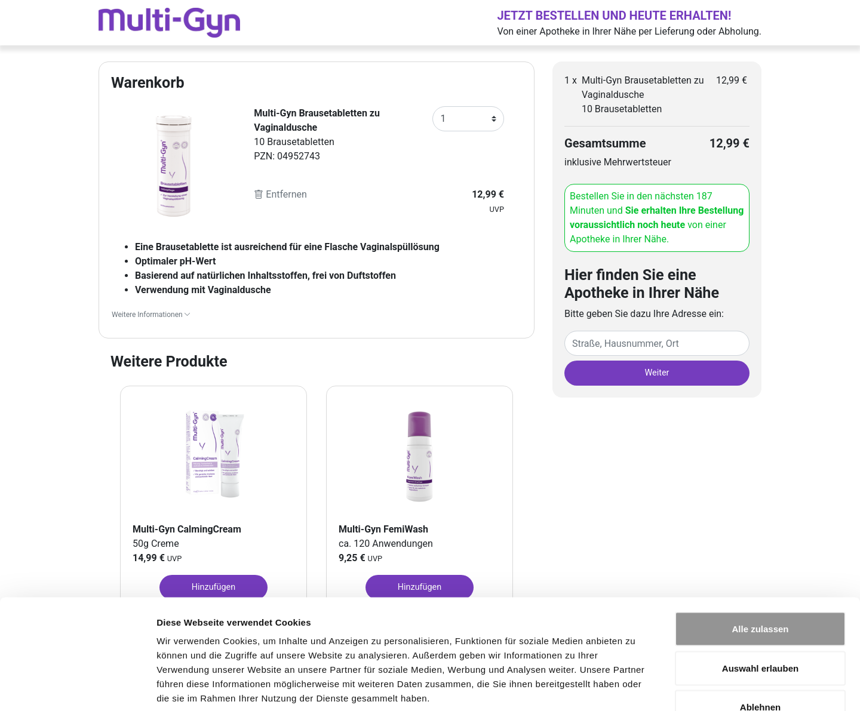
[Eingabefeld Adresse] (657, 343)
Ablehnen (760, 632)
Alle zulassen (760, 554)
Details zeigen (635, 687)
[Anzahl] (468, 118)
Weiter (657, 373)
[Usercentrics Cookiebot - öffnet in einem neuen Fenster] (77, 688)
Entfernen (280, 194)
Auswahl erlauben (760, 594)
